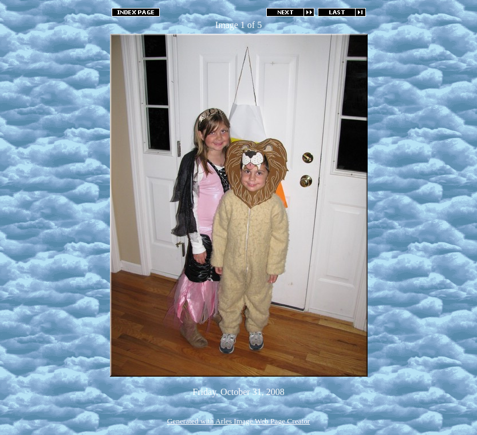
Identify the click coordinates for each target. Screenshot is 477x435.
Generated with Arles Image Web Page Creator (238, 421)
